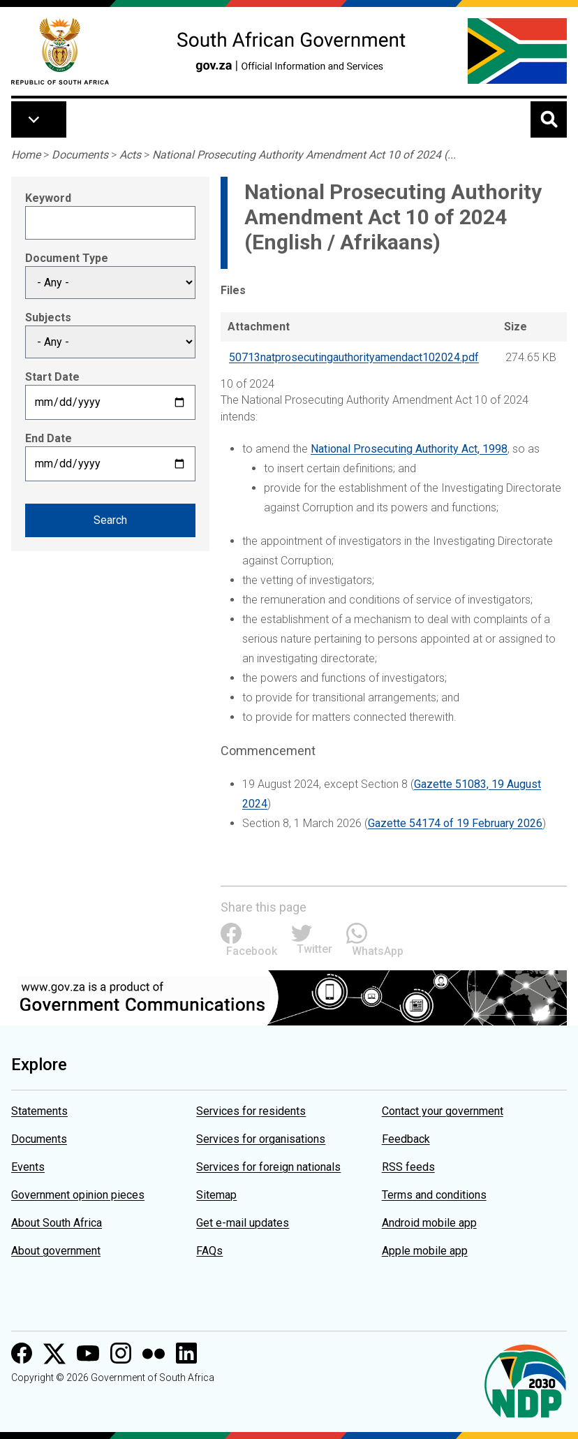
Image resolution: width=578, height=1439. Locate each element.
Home (25, 154)
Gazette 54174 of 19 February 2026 (455, 823)
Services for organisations (260, 1139)
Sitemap (216, 1194)
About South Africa (56, 1222)
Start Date (52, 377)
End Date (48, 438)
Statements (39, 1111)
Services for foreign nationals (268, 1167)
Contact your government (442, 1111)
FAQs (209, 1250)
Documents (80, 154)
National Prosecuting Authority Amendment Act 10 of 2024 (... (304, 154)
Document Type (66, 258)
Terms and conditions (434, 1194)
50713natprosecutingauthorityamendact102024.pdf (354, 357)
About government (56, 1250)
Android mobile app (429, 1222)
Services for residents (251, 1111)
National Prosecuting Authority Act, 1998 (409, 448)
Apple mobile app (425, 1250)
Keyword (48, 198)
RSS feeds (408, 1167)
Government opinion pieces (77, 1194)
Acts (130, 154)
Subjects (48, 317)
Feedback (406, 1139)
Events (28, 1167)
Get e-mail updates (242, 1222)
